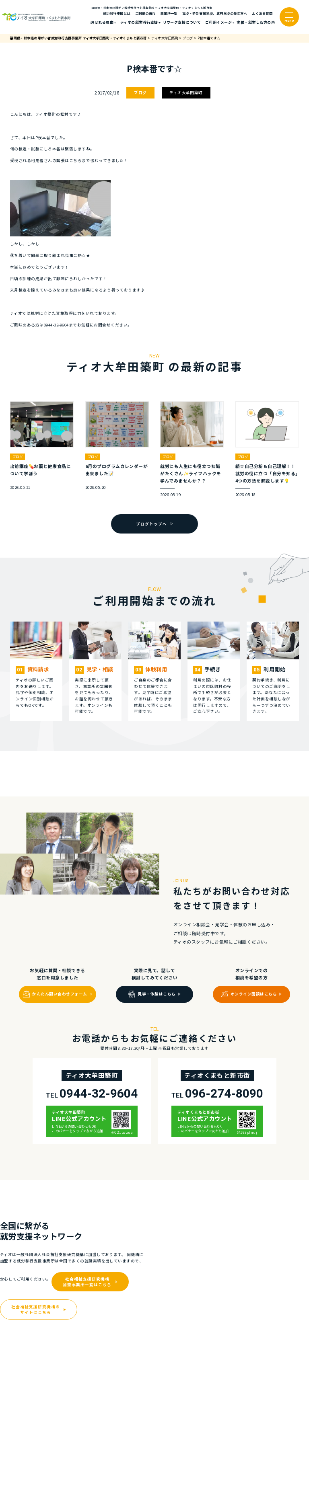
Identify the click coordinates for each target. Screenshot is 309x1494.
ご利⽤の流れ (145, 13)
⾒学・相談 (100, 669)
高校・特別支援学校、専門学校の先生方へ (214, 13)
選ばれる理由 (102, 22)
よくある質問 (262, 13)
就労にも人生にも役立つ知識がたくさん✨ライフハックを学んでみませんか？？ (190, 473)
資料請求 (38, 669)
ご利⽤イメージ (218, 22)
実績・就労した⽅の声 (256, 22)
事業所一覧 (169, 13)
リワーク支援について (182, 22)
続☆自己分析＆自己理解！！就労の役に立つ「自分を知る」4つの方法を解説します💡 (266, 473)
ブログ (140, 92)
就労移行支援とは (116, 13)
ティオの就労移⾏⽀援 (139, 22)
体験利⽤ (156, 669)
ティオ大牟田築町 (186, 92)
